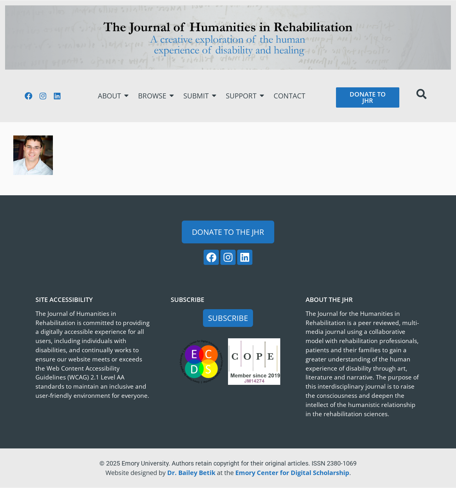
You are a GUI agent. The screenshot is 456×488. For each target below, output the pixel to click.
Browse (156, 95)
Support (245, 95)
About (113, 95)
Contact (289, 96)
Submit (199, 95)
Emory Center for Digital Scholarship (292, 472)
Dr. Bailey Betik (191, 472)
